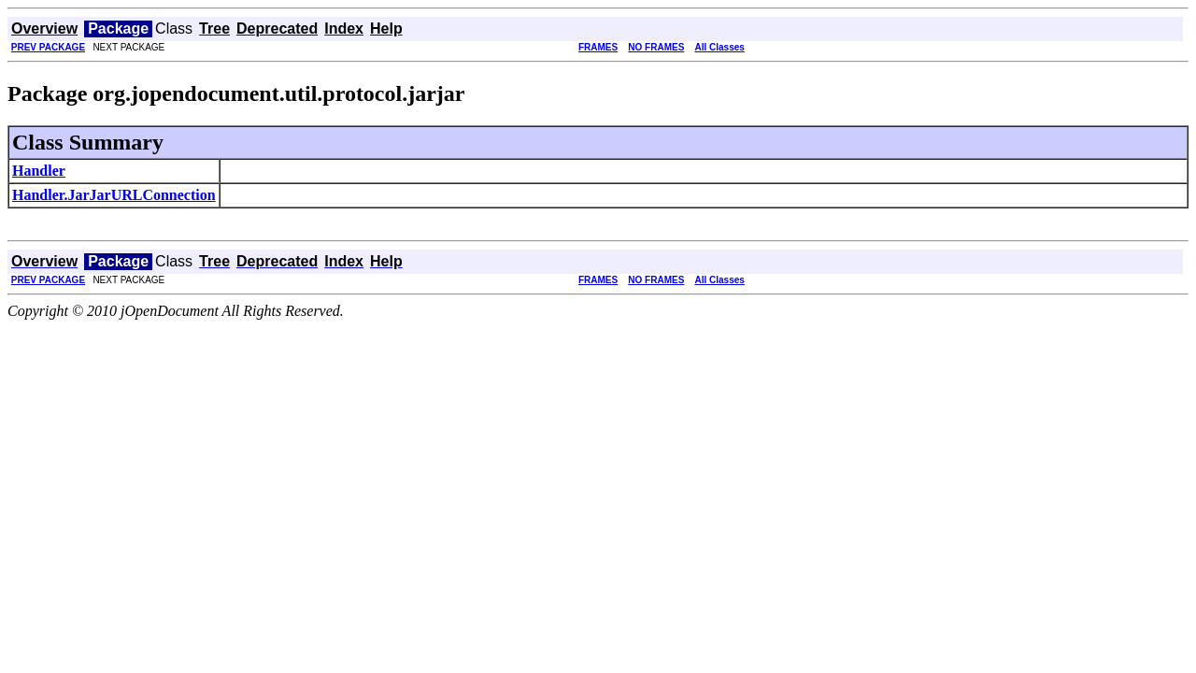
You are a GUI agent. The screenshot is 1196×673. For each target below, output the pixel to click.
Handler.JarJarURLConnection (114, 195)
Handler (38, 171)
